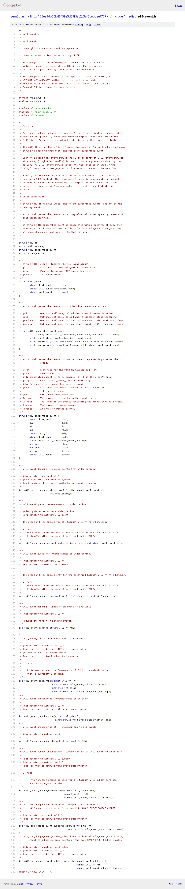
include (117, 16)
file (79, 24)
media (130, 16)
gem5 (14, 16)
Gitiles (20, 883)
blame (97, 24)
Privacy (29, 883)
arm (24, 16)
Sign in (178, 5)
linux (33, 16)
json (179, 883)
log (88, 24)
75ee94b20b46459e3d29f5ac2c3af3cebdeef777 (73, 16)
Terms (38, 883)
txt (171, 883)
